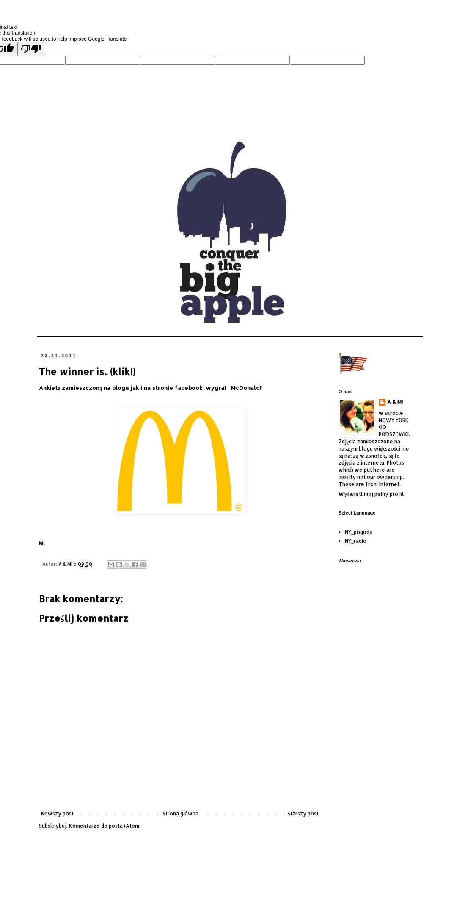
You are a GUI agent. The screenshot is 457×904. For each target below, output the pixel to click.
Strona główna (180, 813)
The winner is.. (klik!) (87, 371)
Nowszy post (57, 813)
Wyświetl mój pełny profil (371, 494)
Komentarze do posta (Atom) (105, 826)
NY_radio (355, 541)
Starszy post (303, 813)
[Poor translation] (30, 49)
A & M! (395, 402)
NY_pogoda (358, 532)
